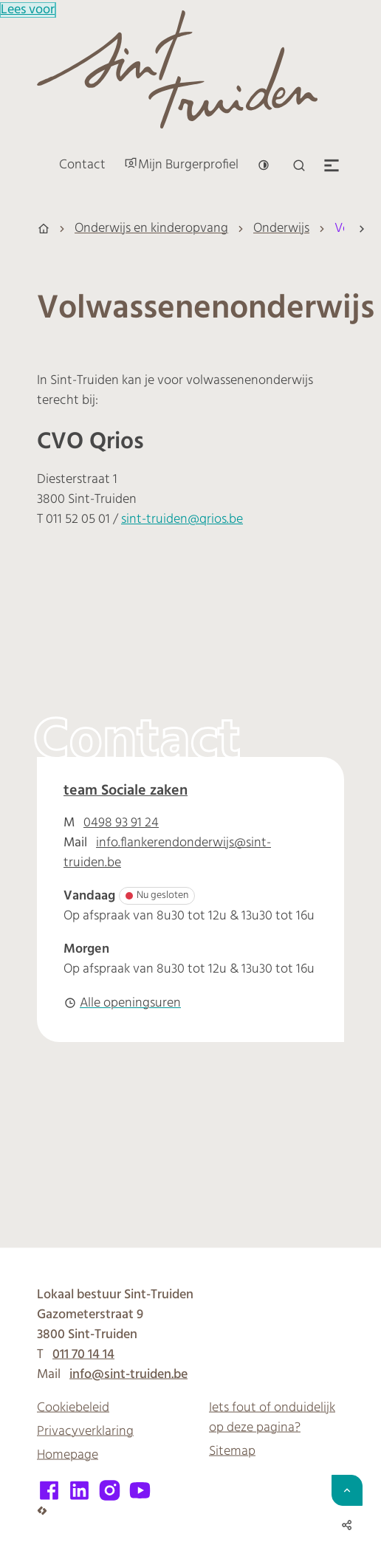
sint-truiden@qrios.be (182, 520)
